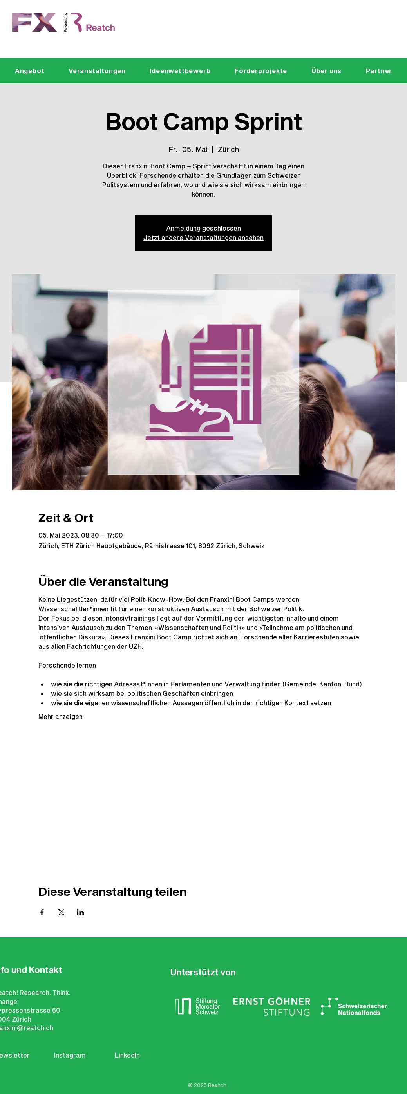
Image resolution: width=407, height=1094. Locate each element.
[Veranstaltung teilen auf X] (61, 912)
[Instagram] (71, 1055)
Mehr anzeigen (60, 716)
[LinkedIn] (131, 1055)
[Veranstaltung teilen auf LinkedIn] (80, 912)
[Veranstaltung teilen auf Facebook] (42, 912)
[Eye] (64, 22)
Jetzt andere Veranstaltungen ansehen (203, 237)
